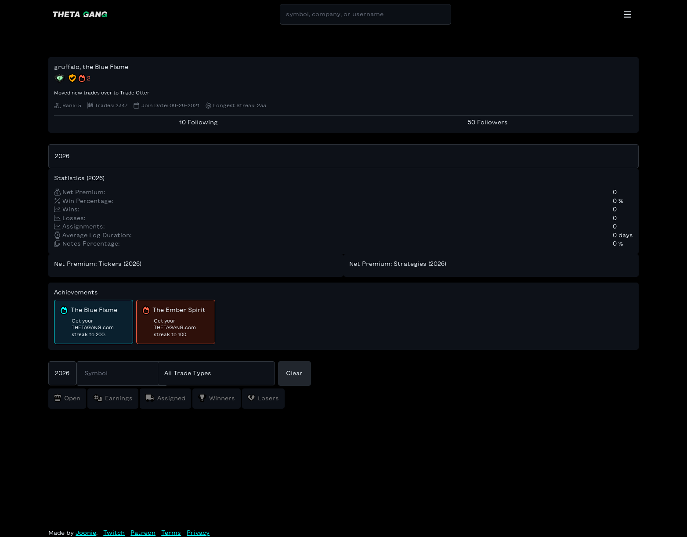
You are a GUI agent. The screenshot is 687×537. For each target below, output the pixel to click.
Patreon (142, 533)
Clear (294, 373)
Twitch (114, 533)
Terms (171, 533)
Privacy (198, 533)
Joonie (86, 533)
